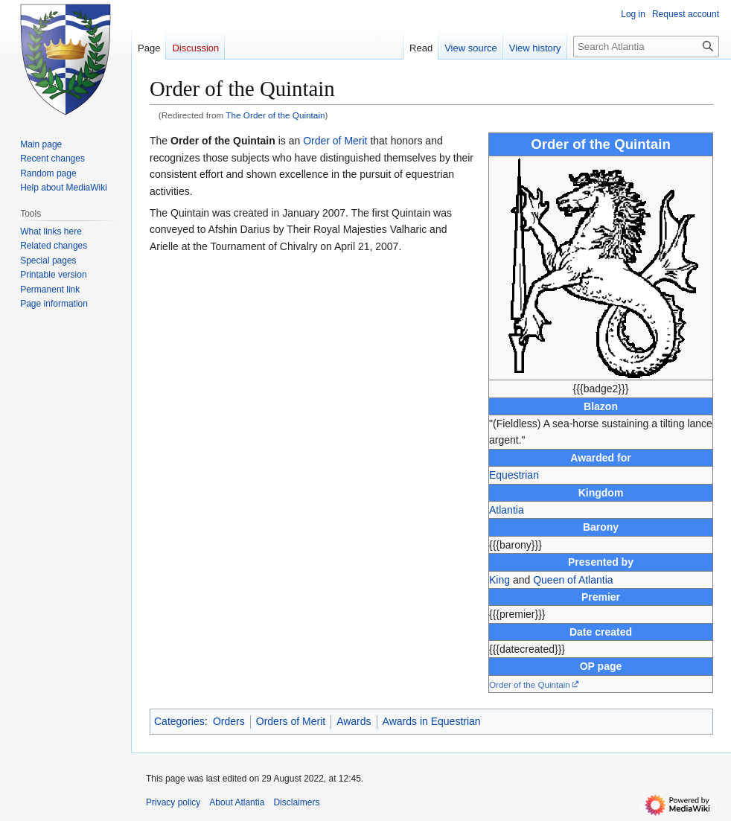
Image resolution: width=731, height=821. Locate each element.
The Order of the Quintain (275, 115)
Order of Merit (335, 141)
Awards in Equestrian (432, 721)
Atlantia (506, 510)
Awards (353, 721)
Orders (229, 721)
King (499, 580)
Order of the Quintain (529, 684)
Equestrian (514, 475)
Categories (179, 721)
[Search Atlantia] (646, 46)
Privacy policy (173, 802)
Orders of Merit (290, 721)
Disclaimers (296, 802)
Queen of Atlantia (573, 580)
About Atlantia (236, 802)
